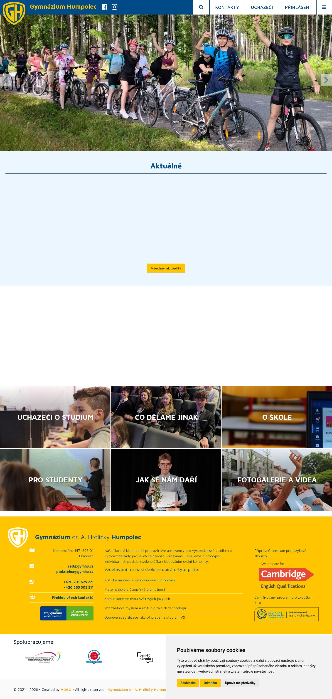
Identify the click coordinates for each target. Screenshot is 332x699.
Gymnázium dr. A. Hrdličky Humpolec (139, 689)
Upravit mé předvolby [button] (240, 683)
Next (326, 80)
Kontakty (227, 7)
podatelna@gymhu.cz (74, 572)
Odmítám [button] (210, 683)
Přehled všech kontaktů (72, 597)
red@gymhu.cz (80, 566)
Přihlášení (298, 7)
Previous (5, 80)
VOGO (66, 689)
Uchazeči (262, 7)
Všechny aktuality (166, 268)
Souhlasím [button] (188, 683)
